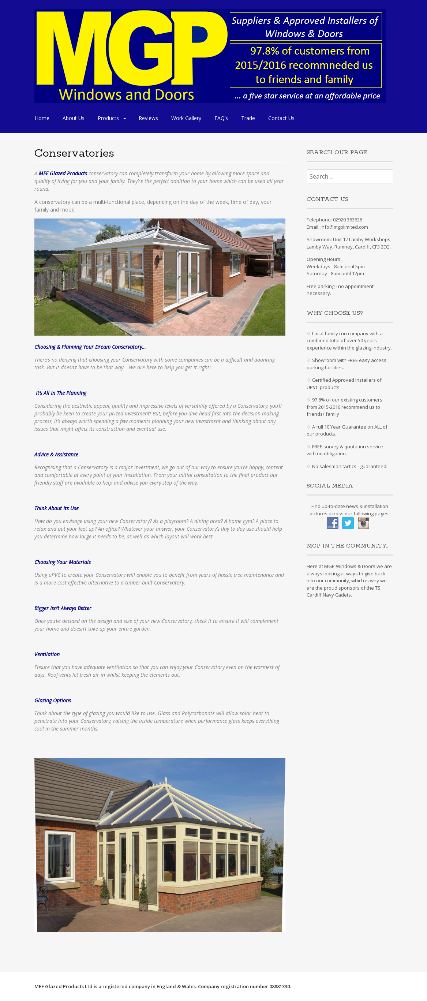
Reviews (148, 118)
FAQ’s (221, 118)
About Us (74, 118)
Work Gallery (186, 118)
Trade (248, 118)
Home (42, 118)
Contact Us (281, 118)
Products (108, 118)
